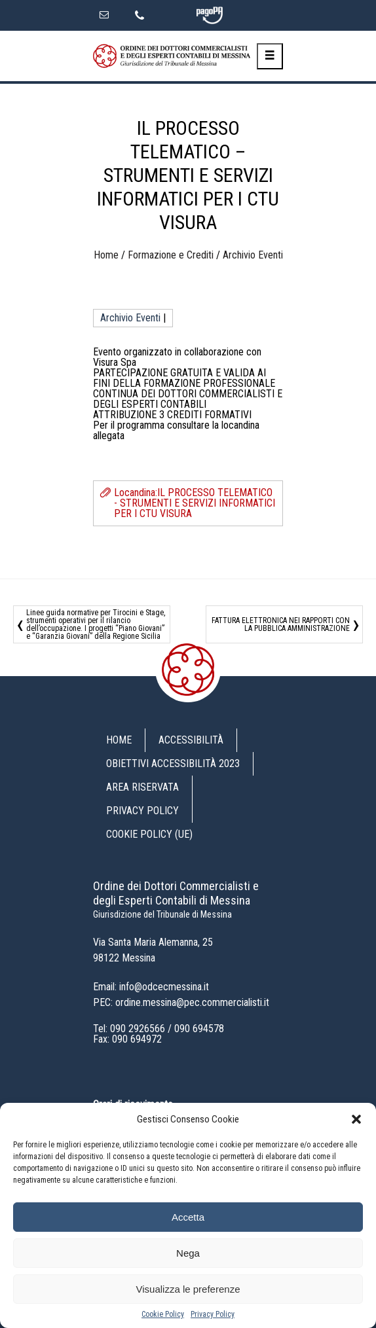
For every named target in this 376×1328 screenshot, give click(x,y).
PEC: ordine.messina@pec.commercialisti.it (181, 1002)
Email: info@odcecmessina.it (151, 986)
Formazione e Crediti (171, 255)
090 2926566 (137, 1028)
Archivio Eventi (253, 255)
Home (106, 255)
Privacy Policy (213, 1314)
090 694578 (199, 1028)
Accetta (188, 1217)
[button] (356, 1119)
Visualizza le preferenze (188, 1289)
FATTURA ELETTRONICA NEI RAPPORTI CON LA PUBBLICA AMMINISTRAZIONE (281, 624)
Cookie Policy (162, 1314)
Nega (188, 1253)
